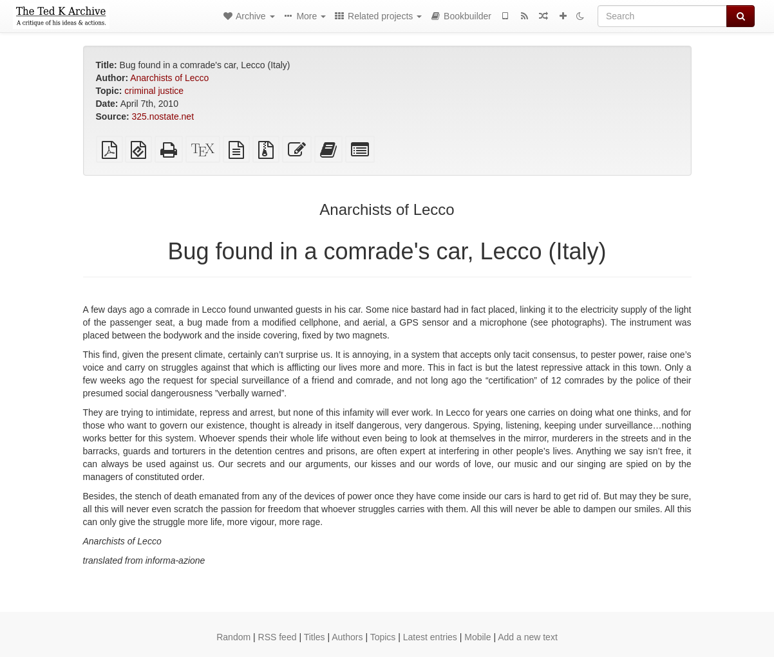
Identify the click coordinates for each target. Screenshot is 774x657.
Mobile (477, 637)
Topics (383, 637)
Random (233, 637)
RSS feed (277, 637)
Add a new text (528, 637)
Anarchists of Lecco (169, 78)
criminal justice (154, 91)
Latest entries (430, 637)
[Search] (662, 16)
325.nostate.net (163, 116)
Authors (347, 637)
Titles (314, 637)
